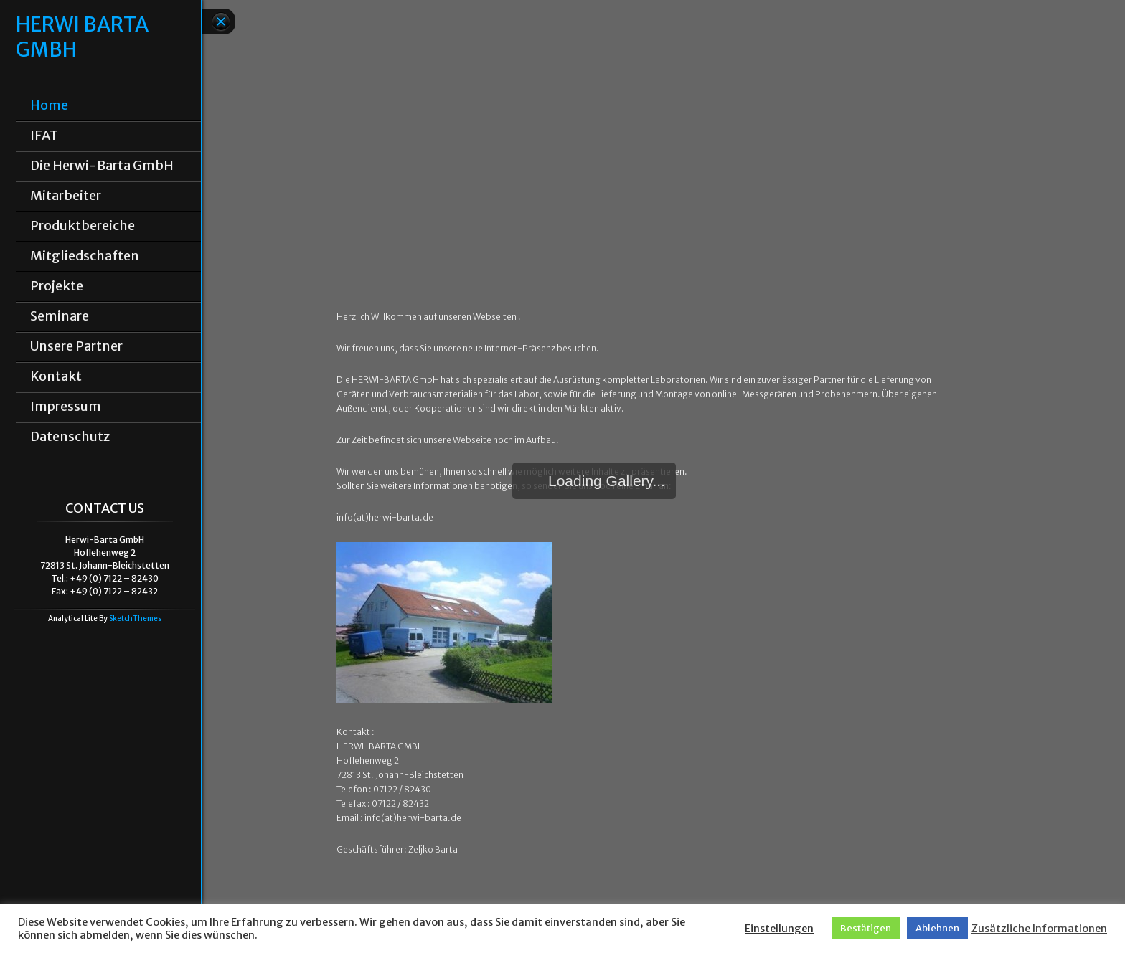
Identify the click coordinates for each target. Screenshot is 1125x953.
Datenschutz (70, 437)
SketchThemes (135, 618)
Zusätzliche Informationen (1039, 928)
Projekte (56, 286)
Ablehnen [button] (937, 928)
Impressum (65, 406)
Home (49, 105)
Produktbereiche (82, 226)
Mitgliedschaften (84, 256)
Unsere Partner (76, 346)
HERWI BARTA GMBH (82, 37)
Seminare (59, 316)
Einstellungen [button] (779, 928)
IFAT (44, 135)
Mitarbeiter (65, 196)
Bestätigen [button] (865, 928)
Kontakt (56, 376)
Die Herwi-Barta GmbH (102, 166)
